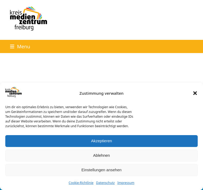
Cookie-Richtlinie (81, 182)
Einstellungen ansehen (101, 170)
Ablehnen (101, 155)
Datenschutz (105, 182)
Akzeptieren (101, 141)
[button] (195, 93)
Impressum (125, 182)
